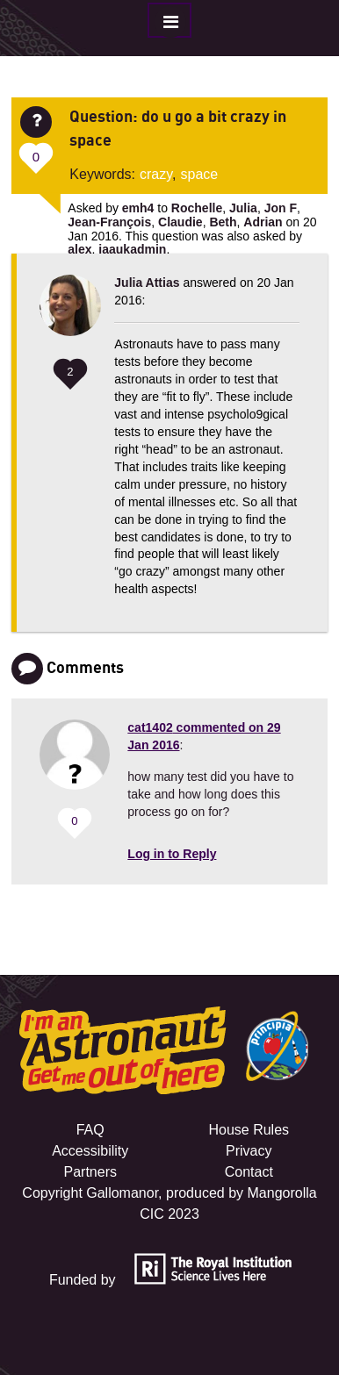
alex (79, 249)
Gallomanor (122, 1192)
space (200, 174)
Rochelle (196, 208)
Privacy (248, 1150)
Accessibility (90, 1150)
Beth (222, 222)
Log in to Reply (171, 854)
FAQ (90, 1129)
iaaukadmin (132, 249)
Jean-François (109, 222)
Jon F (280, 208)
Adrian (262, 222)
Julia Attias (146, 283)
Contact (249, 1171)
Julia (243, 208)
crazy (156, 174)
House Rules (248, 1129)
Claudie (180, 222)
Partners (89, 1171)
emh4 (138, 208)
